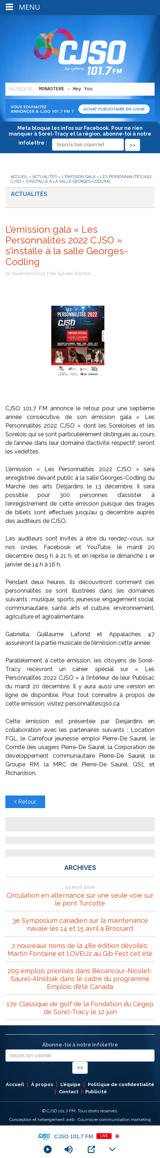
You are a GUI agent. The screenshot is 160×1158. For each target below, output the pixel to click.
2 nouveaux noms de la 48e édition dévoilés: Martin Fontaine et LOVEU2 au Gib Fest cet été (80, 949)
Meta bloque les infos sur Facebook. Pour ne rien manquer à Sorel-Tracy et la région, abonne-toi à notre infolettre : (80, 136)
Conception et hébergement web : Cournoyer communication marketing (80, 1119)
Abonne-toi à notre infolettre (80, 1045)
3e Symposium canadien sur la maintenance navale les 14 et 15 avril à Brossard (80, 924)
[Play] (48, 1149)
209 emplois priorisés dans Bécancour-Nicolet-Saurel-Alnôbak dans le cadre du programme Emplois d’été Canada (80, 978)
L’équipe (70, 1084)
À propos (42, 1084)
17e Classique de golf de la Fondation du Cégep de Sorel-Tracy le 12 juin (80, 1008)
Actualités (45, 176)
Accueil (19, 176)
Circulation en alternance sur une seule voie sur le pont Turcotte (80, 899)
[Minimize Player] (112, 1149)
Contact (68, 1091)
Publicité (96, 1091)
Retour (25, 801)
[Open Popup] (91, 1149)
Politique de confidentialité (121, 1084)
